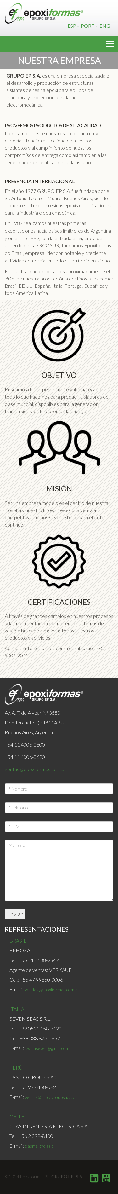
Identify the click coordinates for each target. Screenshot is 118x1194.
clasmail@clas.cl (39, 1146)
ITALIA (16, 1009)
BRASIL (17, 940)
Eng (104, 26)
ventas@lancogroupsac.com (51, 1097)
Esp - (74, 26)
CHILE (17, 1116)
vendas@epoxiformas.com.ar (52, 989)
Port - (89, 26)
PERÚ (15, 1067)
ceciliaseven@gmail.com (47, 1048)
